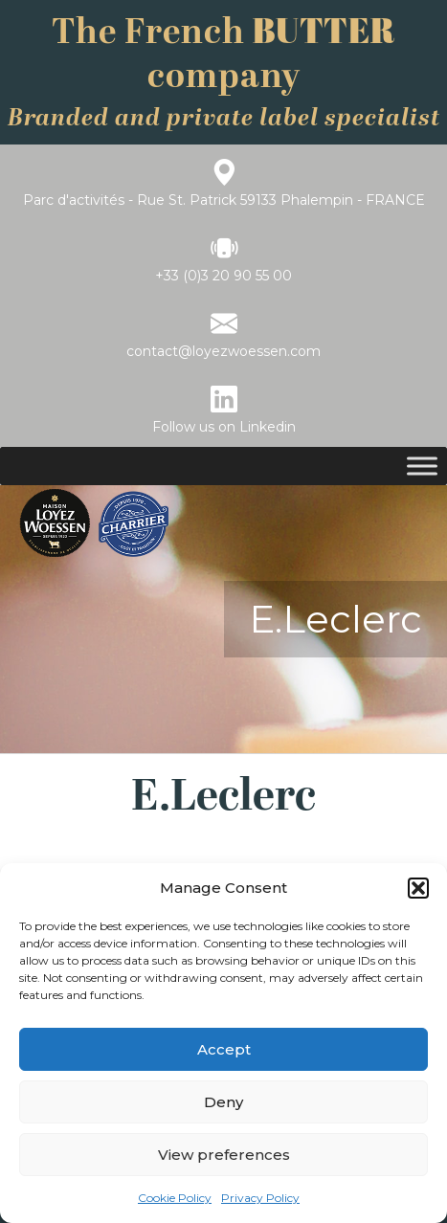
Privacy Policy (260, 1197)
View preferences (224, 1154)
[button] (418, 888)
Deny (223, 1102)
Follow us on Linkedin (224, 426)
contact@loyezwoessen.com (223, 351)
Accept (224, 1049)
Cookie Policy (175, 1197)
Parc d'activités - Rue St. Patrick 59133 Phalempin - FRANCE (224, 200)
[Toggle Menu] (422, 465)
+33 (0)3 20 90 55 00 (223, 275)
